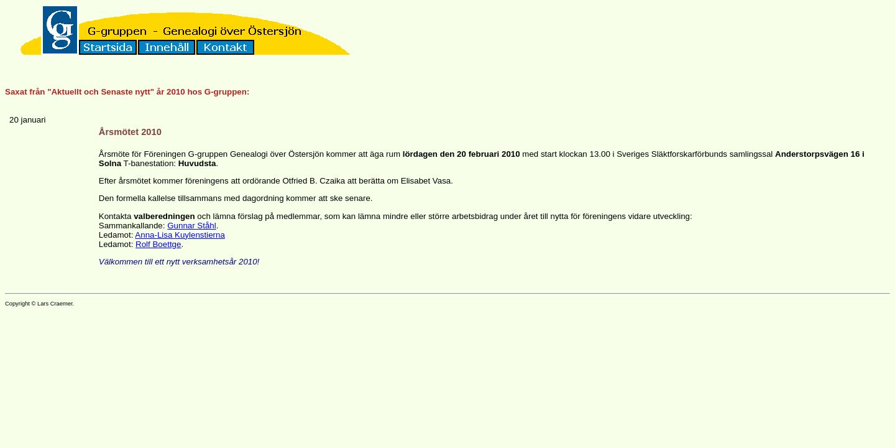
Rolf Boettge (158, 244)
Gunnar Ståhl (191, 225)
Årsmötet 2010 (130, 132)
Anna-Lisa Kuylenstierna (179, 235)
